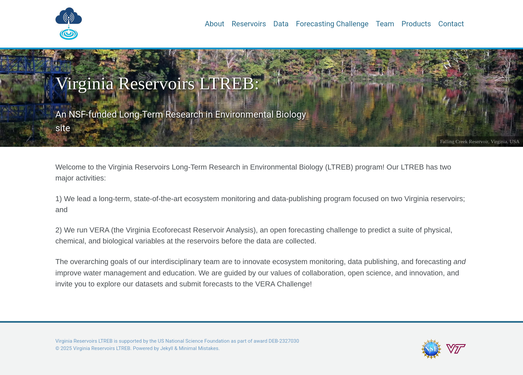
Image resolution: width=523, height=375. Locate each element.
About (214, 24)
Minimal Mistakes (198, 348)
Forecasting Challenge (332, 24)
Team (385, 24)
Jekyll (166, 348)
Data (281, 24)
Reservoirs (248, 24)
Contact (451, 24)
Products (416, 24)
